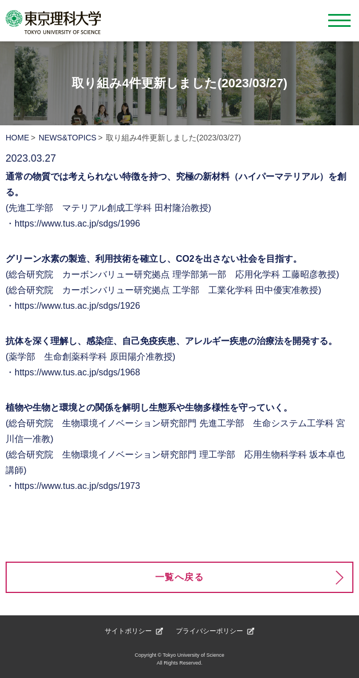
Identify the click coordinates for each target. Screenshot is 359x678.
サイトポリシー (128, 631)
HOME (17, 137)
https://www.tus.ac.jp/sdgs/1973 (77, 486)
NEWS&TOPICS (67, 137)
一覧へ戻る (179, 577)
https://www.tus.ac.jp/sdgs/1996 (77, 223)
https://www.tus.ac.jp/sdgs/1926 (77, 305)
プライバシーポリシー (209, 631)
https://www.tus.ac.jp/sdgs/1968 (77, 372)
